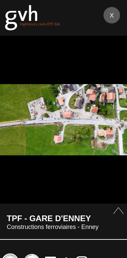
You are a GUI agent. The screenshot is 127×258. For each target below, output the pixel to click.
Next (113, 119)
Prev (13, 119)
